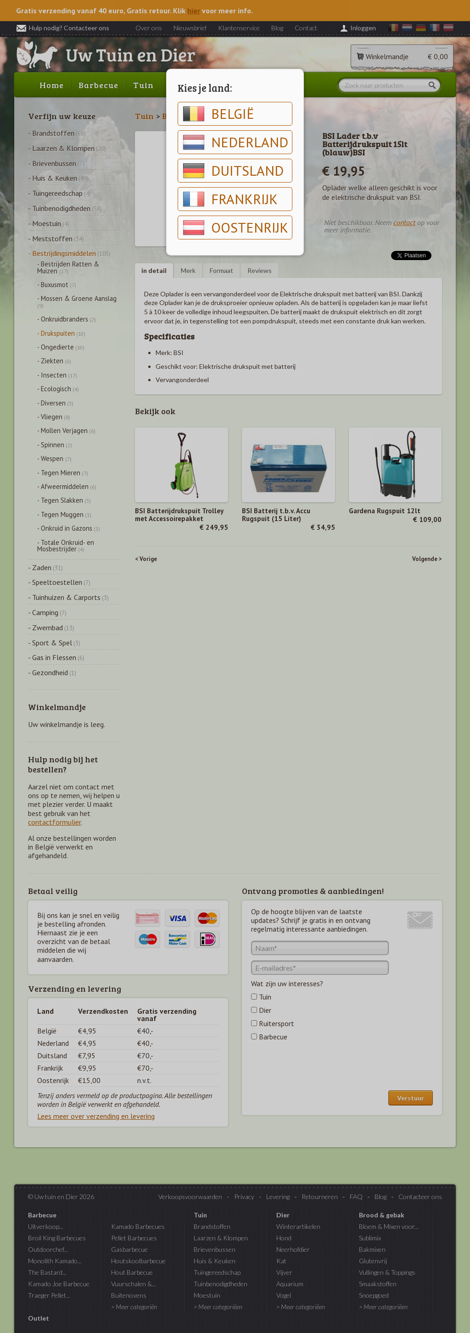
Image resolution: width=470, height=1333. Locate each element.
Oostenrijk (235, 228)
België (218, 114)
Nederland (235, 142)
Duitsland (233, 171)
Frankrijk (230, 199)
